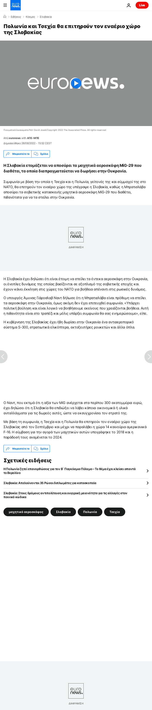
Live (142, 5)
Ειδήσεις (16, 17)
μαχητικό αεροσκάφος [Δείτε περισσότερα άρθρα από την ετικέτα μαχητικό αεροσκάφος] (26, 512)
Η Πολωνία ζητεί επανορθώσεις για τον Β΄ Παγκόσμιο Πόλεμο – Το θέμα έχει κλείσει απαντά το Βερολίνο (69, 471)
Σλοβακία (46, 17)
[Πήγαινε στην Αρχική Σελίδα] (15, 5)
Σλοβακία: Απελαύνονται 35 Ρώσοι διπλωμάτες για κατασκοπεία (49, 483)
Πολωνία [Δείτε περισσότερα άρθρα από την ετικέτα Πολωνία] (90, 512)
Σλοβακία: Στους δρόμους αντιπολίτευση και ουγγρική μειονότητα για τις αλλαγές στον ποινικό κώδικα (65, 495)
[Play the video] (76, 83)
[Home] (4, 16)
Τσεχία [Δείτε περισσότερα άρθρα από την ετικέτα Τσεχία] (114, 512)
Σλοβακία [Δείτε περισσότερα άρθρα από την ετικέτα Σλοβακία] (63, 512)
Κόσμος (30, 17)
